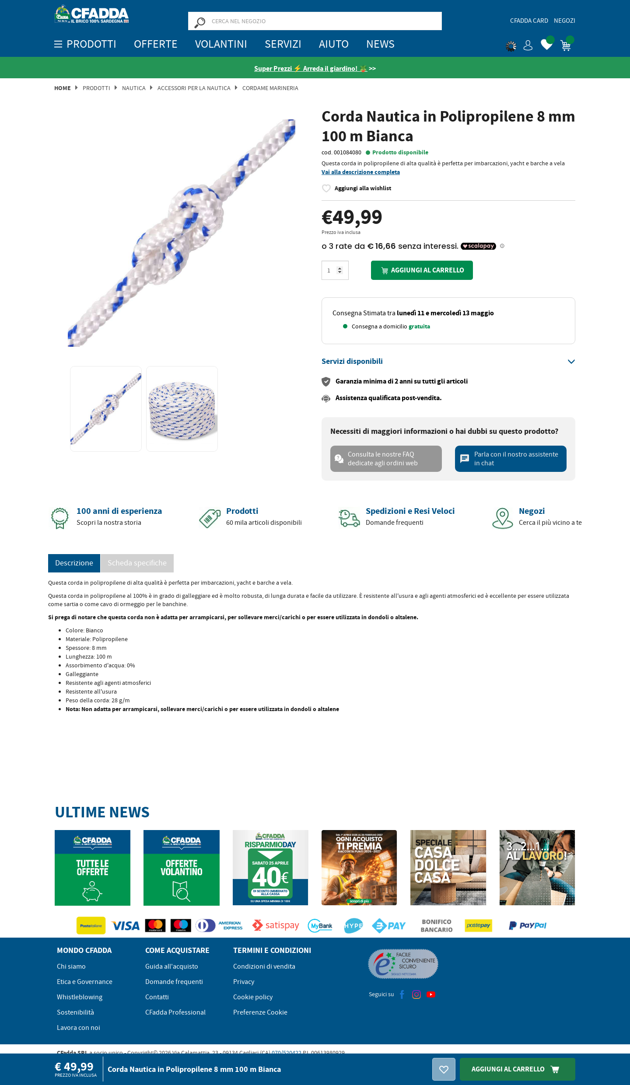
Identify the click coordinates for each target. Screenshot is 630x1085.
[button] (519, 44)
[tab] (448, 361)
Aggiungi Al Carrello (518, 1069)
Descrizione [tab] (74, 563)
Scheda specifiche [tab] (137, 563)
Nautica (134, 88)
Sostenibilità (75, 1012)
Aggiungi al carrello (422, 270)
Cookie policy (253, 997)
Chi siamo (71, 966)
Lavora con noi (78, 1027)
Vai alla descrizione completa (361, 172)
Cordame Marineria (270, 88)
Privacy (243, 981)
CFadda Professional (175, 1012)
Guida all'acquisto (171, 966)
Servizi (283, 44)
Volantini (221, 44)
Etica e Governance (84, 981)
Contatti (157, 997)
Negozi (564, 20)
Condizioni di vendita (264, 966)
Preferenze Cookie (260, 1012)
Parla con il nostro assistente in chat (508, 458)
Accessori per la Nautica (194, 88)
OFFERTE (156, 44)
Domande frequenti (174, 981)
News (380, 44)
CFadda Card (529, 20)
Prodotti (96, 88)
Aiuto (334, 44)
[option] (181, 233)
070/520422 (286, 1053)
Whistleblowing (79, 997)
